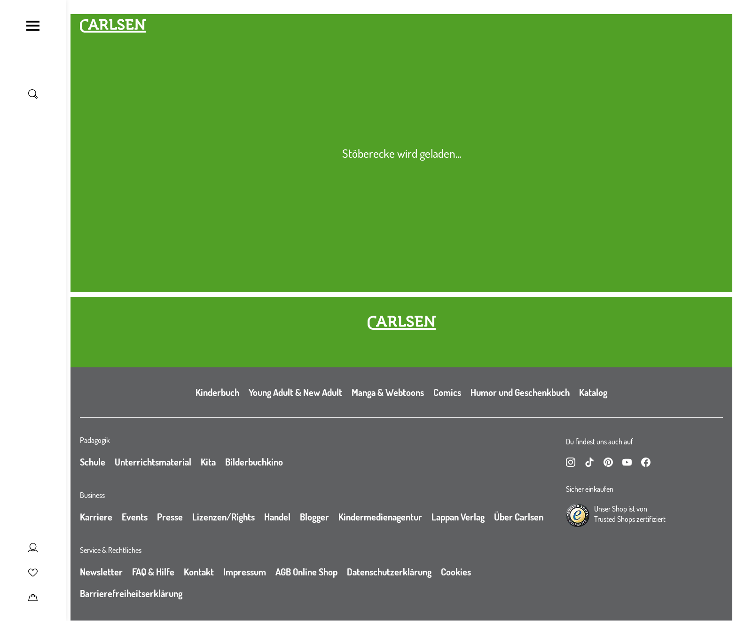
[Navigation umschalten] (33, 26)
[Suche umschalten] (33, 94)
